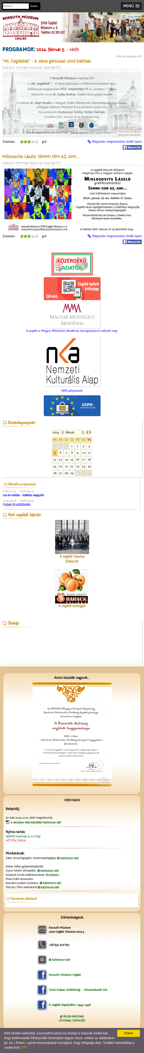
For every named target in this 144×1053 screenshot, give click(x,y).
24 (83, 466)
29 (71, 473)
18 (89, 459)
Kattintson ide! (69, 858)
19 (54, 466)
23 (77, 466)
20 (60, 466)
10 (83, 452)
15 (72, 459)
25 (89, 466)
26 (54, 473)
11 (89, 452)
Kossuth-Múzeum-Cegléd (65, 974)
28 (66, 473)
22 (71, 466)
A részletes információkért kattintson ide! (36, 822)
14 (66, 459)
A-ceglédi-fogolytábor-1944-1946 (70, 1005)
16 (77, 459)
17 (83, 459)
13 (60, 459)
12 (54, 459)
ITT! (24, 1047)
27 (60, 473)
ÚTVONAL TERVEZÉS (72, 1020)
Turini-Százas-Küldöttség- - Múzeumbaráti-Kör (78, 990)
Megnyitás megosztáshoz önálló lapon (117, 141)
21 (66, 466)
